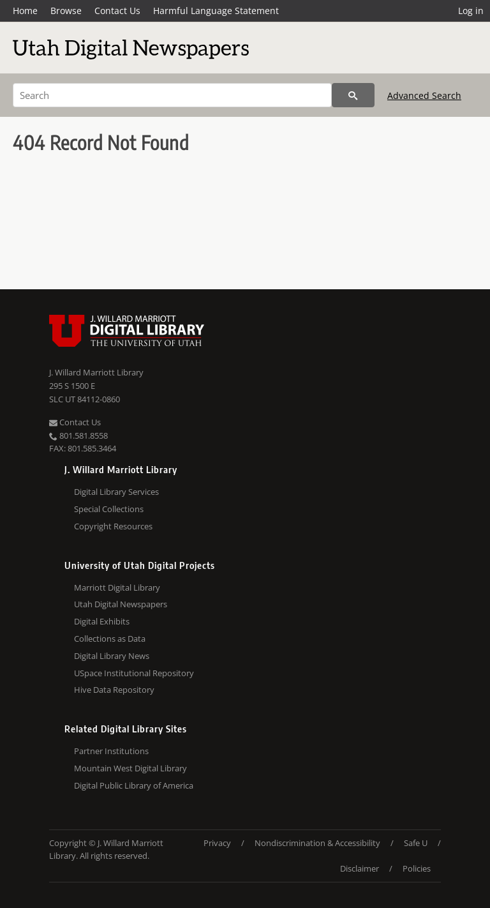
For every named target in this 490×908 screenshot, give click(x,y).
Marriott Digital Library (117, 587)
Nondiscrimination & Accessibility (317, 843)
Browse (66, 10)
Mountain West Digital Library (130, 768)
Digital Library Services (116, 491)
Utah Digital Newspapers (120, 604)
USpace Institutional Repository (134, 673)
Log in (471, 10)
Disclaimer (359, 868)
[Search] (172, 95)
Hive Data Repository (114, 689)
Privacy (217, 843)
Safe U (415, 843)
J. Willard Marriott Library (96, 372)
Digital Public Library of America (133, 785)
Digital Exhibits (102, 621)
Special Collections (109, 509)
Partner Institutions (111, 751)
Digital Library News (111, 656)
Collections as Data (109, 638)
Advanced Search (424, 95)
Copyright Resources (113, 526)
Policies (417, 868)
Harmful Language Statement (216, 10)
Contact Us (117, 10)
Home (25, 10)
